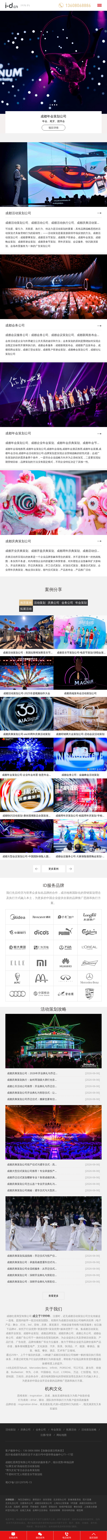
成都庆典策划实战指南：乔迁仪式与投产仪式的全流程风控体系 (32, 1255)
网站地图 (62, 1435)
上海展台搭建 (90, 1506)
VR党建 (73, 1503)
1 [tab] (50, 104)
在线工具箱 (25, 1510)
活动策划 (39, 603)
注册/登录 (45, 1435)
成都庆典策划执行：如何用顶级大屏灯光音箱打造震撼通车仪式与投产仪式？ (32, 1079)
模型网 (80, 1510)
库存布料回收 (68, 1510)
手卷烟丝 (34, 1506)
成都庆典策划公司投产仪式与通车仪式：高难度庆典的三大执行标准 (32, 1164)
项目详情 (53, 127)
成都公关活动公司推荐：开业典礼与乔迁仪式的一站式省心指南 (32, 1086)
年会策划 (81, 603)
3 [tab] (54, 104)
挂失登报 (47, 1499)
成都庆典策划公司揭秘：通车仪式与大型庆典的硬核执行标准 (32, 1190)
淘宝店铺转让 (24, 1499)
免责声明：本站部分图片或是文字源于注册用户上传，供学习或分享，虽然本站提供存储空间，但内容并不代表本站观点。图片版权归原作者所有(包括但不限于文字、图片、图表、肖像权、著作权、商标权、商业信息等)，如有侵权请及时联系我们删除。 (52, 1523)
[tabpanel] (53, 72)
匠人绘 (8, 1506)
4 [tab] (56, 104)
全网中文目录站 (40, 1510)
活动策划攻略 (88, 1429)
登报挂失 (53, 1506)
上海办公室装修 (61, 1503)
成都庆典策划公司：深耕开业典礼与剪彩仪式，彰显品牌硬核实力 (32, 1275)
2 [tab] (52, 104)
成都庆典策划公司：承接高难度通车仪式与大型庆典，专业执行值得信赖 (32, 1262)
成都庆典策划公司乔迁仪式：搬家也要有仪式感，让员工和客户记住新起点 (32, 1099)
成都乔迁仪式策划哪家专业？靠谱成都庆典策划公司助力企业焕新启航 (32, 1177)
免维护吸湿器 (65, 1506)
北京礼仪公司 (11, 1503)
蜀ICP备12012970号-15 (18, 1482)
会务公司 (67, 603)
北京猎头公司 (59, 1499)
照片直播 (87, 1499)
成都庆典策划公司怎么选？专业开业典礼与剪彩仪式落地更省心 (32, 1184)
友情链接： (10, 1499)
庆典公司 (53, 603)
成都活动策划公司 (43, 1503)
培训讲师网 (54, 1510)
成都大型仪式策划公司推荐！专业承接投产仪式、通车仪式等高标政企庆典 (32, 1171)
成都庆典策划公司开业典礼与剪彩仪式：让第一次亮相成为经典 (32, 1092)
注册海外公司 (26, 1503)
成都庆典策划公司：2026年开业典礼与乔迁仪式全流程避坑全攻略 (32, 1073)
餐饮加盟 (78, 1506)
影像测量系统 (74, 1499)
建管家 (25, 1506)
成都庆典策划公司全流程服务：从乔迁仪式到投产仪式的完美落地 (32, 1268)
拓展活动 (26, 609)
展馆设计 (37, 1499)
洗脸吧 (17, 1506)
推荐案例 (26, 603)
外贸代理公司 (11, 1510)
